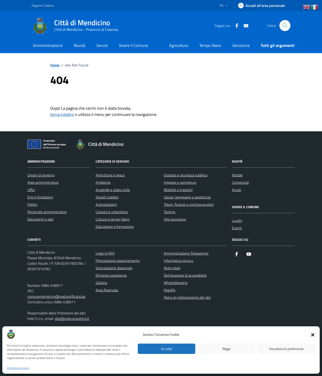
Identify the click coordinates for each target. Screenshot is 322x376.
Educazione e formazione (115, 226)
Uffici (31, 189)
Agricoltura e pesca (110, 175)
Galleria (101, 282)
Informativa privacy (18, 368)
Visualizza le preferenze (286, 348)
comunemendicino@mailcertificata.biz (56, 296)
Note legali (172, 268)
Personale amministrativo (47, 212)
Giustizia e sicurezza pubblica (185, 175)
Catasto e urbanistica (112, 212)
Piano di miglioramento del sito (187, 297)
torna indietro (62, 114)
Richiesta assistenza (111, 275)
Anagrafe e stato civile (113, 189)
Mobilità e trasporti (178, 189)
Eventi (237, 228)
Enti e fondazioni (40, 197)
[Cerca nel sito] (284, 25)
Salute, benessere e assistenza (187, 197)
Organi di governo (40, 175)
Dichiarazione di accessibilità (185, 275)
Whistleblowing (175, 282)
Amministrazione (48, 45)
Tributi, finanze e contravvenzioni (189, 204)
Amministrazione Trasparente (186, 253)
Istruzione (241, 45)
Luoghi (237, 220)
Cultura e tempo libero (112, 219)
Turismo (169, 212)
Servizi (102, 45)
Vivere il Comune (133, 45)
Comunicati (240, 182)
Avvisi (236, 189)
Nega (226, 348)
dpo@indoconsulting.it (72, 318)
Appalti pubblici (107, 197)
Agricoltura (178, 45)
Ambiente (103, 182)
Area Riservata (107, 290)
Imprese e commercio (180, 182)
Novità (79, 45)
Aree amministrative (43, 182)
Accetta (166, 348)
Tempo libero (210, 45)
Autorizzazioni (106, 204)
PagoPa (169, 290)
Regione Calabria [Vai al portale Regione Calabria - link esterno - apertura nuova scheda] (43, 5)
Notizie (237, 175)
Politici (32, 204)
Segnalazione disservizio (114, 268)
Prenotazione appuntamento (118, 260)
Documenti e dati (40, 219)
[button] (312, 334)
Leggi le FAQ (105, 253)
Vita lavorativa (175, 219)
